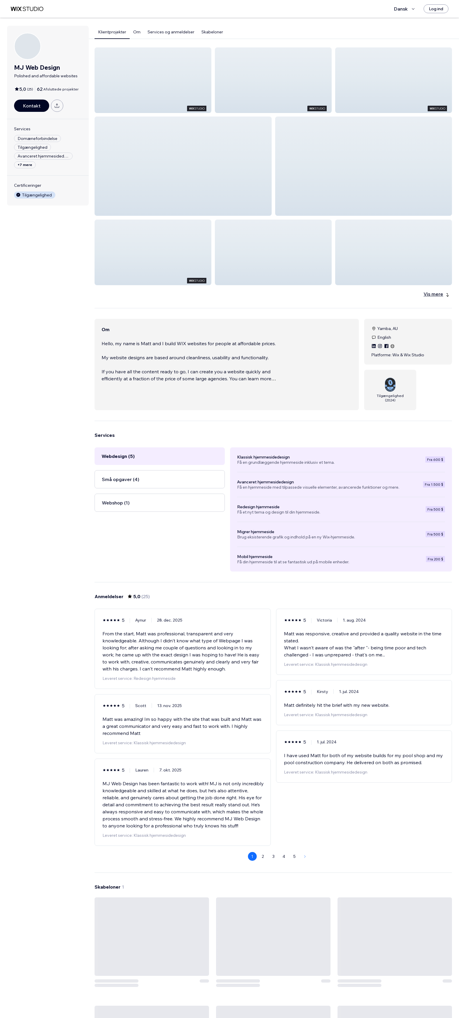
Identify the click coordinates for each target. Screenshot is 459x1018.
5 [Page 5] (294, 814)
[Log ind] (436, 8)
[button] (153, 80)
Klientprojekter (112, 32)
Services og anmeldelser (171, 32)
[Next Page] (305, 814)
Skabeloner (212, 32)
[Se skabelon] (152, 931)
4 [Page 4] (283, 814)
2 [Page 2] (263, 814)
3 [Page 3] (273, 814)
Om (137, 32)
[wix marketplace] (27, 9)
